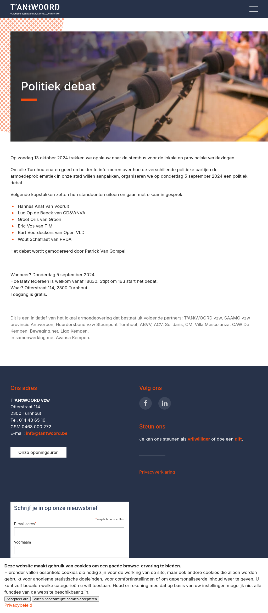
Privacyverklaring (157, 472)
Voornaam (22, 542)
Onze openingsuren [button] (38, 452)
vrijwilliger (199, 439)
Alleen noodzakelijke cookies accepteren (65, 599)
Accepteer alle (18, 599)
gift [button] (238, 439)
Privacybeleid (18, 605)
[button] (253, 9)
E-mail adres (25, 523)
